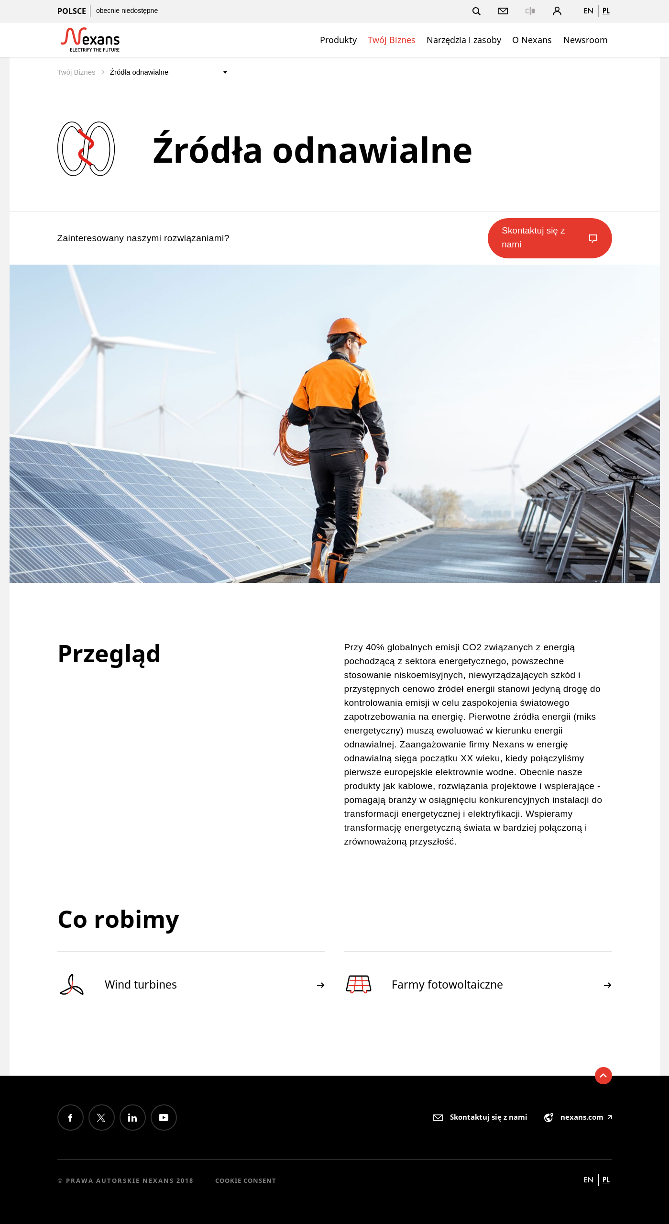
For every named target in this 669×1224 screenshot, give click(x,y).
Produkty (338, 39)
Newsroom (585, 39)
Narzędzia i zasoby (464, 39)
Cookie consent (245, 1180)
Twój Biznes (392, 39)
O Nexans (532, 39)
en (588, 10)
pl (606, 10)
